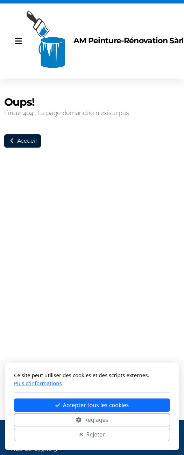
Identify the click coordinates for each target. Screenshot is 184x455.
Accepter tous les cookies (92, 405)
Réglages (92, 420)
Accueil (22, 140)
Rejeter (92, 434)
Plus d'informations (38, 383)
